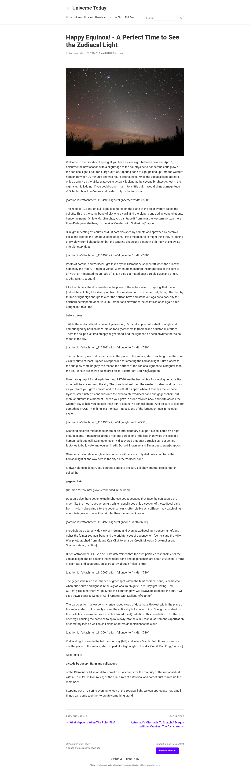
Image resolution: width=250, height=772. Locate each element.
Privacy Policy (132, 759)
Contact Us (116, 759)
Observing (117, 53)
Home (69, 17)
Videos (78, 17)
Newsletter (100, 17)
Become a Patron (167, 750)
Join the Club (115, 17)
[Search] (181, 18)
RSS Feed (130, 17)
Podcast (88, 17)
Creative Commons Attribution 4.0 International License (136, 765)
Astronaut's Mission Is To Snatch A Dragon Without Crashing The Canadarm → (157, 724)
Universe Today (86, 8)
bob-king (73, 53)
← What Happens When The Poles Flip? (90, 722)
